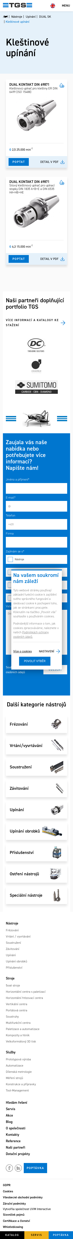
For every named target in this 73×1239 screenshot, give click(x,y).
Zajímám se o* (15, 551)
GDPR (7, 1185)
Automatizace (14, 1065)
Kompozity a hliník (18, 1035)
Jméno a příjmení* (17, 479)
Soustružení (13, 943)
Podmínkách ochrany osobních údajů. (31, 634)
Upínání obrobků (16, 961)
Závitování (12, 949)
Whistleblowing (13, 1227)
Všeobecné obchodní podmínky (23, 1197)
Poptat (18, 162)
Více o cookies (22, 651)
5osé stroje (13, 985)
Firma (10, 533)
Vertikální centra (16, 1004)
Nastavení (46, 651)
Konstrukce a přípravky (21, 1084)
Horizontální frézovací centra (24, 998)
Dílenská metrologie (19, 1072)
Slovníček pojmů (13, 1215)
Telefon (10, 515)
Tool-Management (17, 1090)
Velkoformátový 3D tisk (21, 1041)
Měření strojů (14, 1078)
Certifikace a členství (16, 1221)
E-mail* (11, 497)
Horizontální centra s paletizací (26, 992)
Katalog (12, 1235)
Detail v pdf (49, 162)
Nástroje (36, 559)
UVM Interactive (40, 1209)
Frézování (12, 930)
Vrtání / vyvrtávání (18, 936)
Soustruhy (12, 1016)
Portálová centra (16, 1010)
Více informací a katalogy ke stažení (32, 322)
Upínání (11, 955)
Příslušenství (14, 968)
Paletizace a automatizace (23, 1029)
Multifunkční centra (18, 1023)
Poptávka (35, 1168)
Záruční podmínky (14, 1203)
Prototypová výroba (18, 1059)
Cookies (8, 1191)
